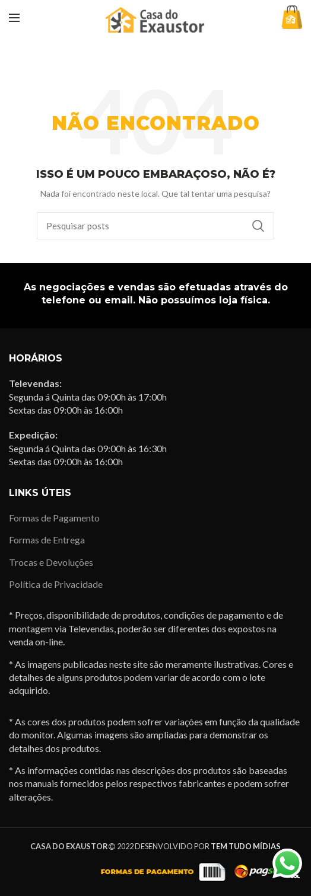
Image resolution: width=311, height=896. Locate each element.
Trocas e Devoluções (51, 562)
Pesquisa (258, 225)
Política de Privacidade (56, 584)
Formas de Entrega (47, 539)
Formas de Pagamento (54, 517)
